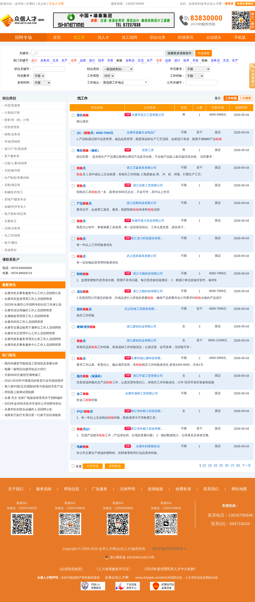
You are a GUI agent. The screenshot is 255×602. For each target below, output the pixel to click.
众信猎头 (213, 37)
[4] (215, 465)
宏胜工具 (148, 150)
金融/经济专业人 (15, 206)
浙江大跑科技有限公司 (148, 273)
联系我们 (211, 489)
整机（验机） (89, 150)
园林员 (84, 309)
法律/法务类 (12, 228)
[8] (238, 465)
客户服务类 (11, 156)
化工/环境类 (12, 235)
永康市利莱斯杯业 (148, 446)
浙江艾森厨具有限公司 (141, 167)
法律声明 (127, 489)
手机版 (240, 37)
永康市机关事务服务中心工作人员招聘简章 (32, 344)
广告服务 (99, 489)
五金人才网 (56, 3)
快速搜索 (204, 53)
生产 (65, 60)
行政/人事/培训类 (15, 163)
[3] (210, 465)
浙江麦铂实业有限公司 (141, 326)
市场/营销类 (12, 141)
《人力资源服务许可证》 (113, 569)
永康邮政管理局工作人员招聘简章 (26, 316)
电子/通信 (10, 242)
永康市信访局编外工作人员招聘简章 (28, 310)
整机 (83, 115)
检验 (119, 60)
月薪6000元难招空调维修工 (22, 375)
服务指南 (43, 489)
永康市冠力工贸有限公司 (148, 114)
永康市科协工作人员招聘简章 (23, 321)
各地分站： (7, 3)
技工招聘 (129, 37)
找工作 (79, 37)
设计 (92, 60)
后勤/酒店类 (12, 185)
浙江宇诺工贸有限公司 (148, 375)
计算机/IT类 (12, 112)
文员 (55, 60)
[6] (227, 465)
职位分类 (157, 37)
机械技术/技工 (13, 192)
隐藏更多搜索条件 (179, 53)
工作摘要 (245, 98)
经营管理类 (11, 127)
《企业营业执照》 (71, 569)
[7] (232, 465)
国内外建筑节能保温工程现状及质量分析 (31, 363)
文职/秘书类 (12, 170)
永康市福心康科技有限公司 (148, 358)
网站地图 (239, 489)
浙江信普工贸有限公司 (148, 185)
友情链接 (155, 489)
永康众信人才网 (117, 577)
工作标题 (231, 98)
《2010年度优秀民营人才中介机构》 (170, 569)
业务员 (44, 60)
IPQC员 (85, 411)
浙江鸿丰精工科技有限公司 (148, 411)
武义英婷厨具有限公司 (141, 256)
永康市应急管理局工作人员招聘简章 (28, 298)
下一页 (246, 465)
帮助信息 (71, 489)
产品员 (84, 203)
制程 (83, 274)
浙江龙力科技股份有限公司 (148, 238)
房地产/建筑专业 (15, 199)
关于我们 (15, 489)
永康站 (30, 3)
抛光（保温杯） (90, 376)
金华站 (19, 3)
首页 (57, 37)
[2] (204, 465)
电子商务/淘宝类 (15, 213)
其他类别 (10, 250)
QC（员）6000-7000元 (95, 133)
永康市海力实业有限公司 (148, 220)
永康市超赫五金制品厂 (141, 132)
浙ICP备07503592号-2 (169, 549)
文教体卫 (10, 221)
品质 (83, 60)
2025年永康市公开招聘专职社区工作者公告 (33, 304)
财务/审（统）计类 (16, 120)
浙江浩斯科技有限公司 (141, 203)
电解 (83, 446)
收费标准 (183, 489)
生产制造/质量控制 (16, 177)
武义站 (42, 3)
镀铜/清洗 (86, 327)
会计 (34, 60)
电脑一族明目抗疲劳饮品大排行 (25, 369)
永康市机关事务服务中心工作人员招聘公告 (32, 293)
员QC (83, 429)
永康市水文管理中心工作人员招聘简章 (29, 333)
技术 (101, 60)
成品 (83, 291)
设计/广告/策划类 (15, 148)
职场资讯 (185, 37)
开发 (110, 60)
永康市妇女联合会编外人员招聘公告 (28, 409)
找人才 (103, 37)
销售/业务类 (12, 134)
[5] (221, 465)
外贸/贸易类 (12, 105)
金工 (83, 393)
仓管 (74, 60)
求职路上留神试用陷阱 (19, 392)
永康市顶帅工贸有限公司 (141, 393)
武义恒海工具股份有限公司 (142, 308)
